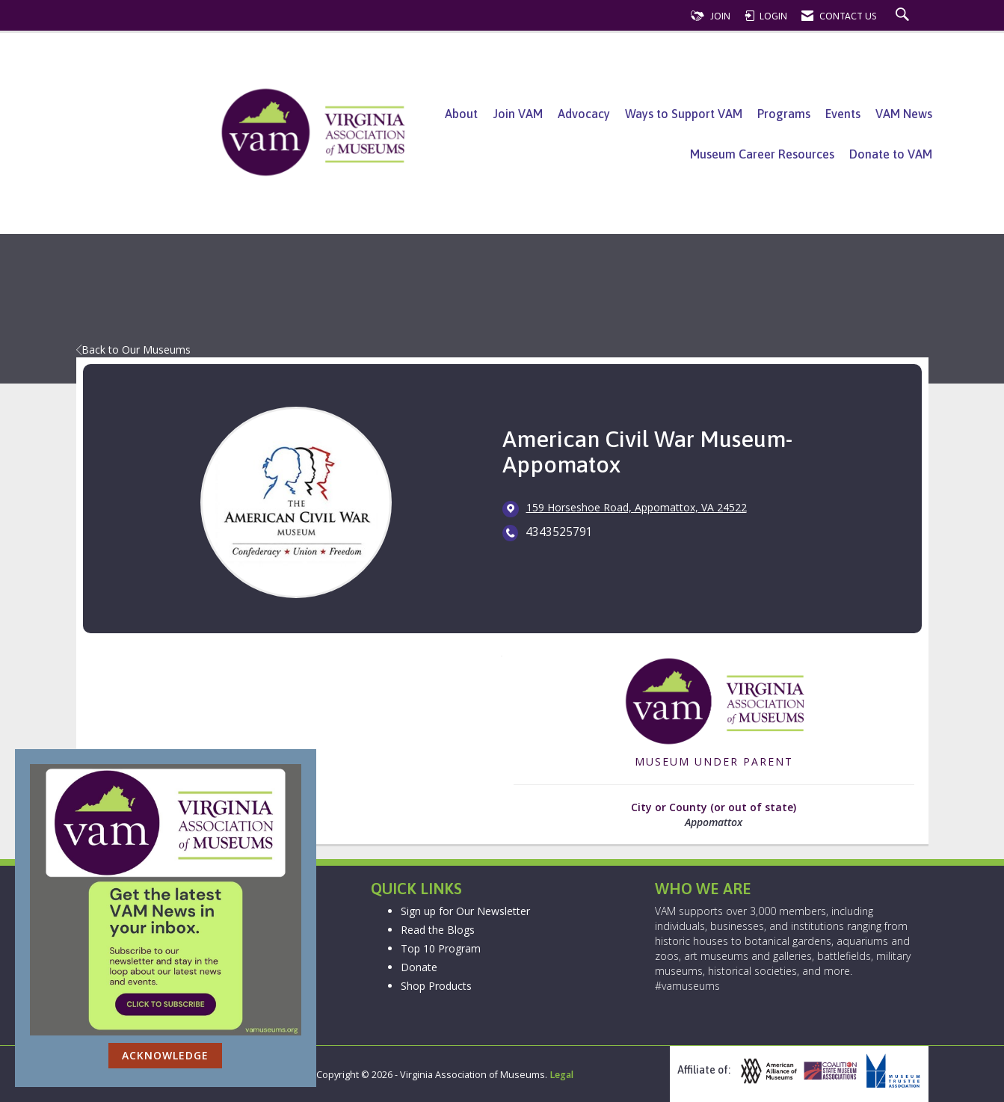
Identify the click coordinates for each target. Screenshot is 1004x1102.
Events (842, 113)
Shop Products (436, 986)
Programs (783, 113)
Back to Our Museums (133, 349)
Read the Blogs (438, 930)
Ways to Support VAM (683, 113)
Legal (561, 1074)
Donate (419, 967)
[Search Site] (904, 16)
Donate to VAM (890, 154)
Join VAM (518, 113)
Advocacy (584, 113)
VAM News (903, 113)
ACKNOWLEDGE (165, 1055)
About (461, 113)
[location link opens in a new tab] (636, 508)
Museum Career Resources (762, 154)
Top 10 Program (441, 948)
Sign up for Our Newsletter (465, 911)
